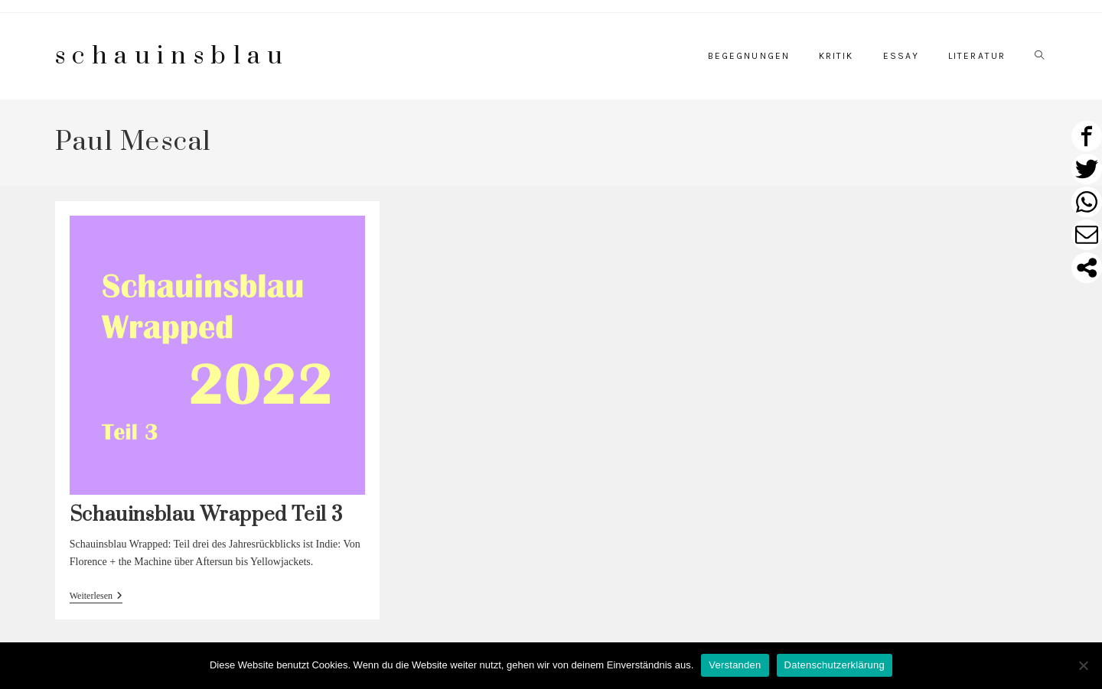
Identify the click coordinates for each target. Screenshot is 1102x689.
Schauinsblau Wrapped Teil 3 (206, 515)
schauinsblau (172, 56)
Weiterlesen (96, 596)
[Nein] (1083, 665)
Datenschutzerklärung (834, 665)
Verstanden (735, 665)
